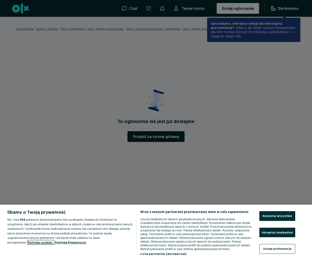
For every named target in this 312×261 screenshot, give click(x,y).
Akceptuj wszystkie (277, 216)
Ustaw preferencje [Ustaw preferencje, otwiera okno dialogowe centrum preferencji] (277, 249)
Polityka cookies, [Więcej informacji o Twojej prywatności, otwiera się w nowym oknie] (41, 242)
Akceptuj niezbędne (277, 232)
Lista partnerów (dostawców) (163, 254)
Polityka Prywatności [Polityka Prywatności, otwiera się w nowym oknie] (70, 242)
